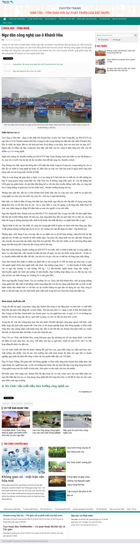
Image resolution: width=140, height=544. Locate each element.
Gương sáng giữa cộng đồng (87, 19)
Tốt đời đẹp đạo (104, 19)
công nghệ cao (17, 403)
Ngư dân (6, 403)
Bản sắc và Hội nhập (119, 19)
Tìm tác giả (116, 40)
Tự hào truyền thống (35, 19)
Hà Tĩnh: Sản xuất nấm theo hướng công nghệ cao (37, 386)
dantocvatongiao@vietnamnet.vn (86, 525)
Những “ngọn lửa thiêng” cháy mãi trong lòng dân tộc (121, 52)
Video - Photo (7, 23)
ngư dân (10, 151)
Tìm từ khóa (104, 40)
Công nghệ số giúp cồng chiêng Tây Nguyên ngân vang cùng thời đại (78, 481)
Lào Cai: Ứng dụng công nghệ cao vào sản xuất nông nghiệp (46, 431)
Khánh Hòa (28, 403)
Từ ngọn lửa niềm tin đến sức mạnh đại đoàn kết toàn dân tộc (121, 69)
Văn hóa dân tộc (50, 19)
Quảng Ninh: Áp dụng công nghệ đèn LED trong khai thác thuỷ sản (38, 64)
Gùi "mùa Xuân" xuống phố (79, 462)
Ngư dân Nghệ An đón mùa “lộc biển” (27, 71)
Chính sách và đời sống (17, 19)
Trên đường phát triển (67, 19)
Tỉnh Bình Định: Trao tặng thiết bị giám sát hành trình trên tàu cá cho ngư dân (14, 432)
